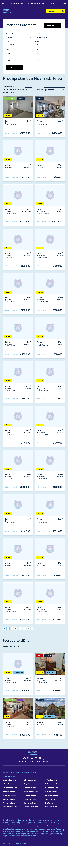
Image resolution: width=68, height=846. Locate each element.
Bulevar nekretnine (52, 783)
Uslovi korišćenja (42, 760)
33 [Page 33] (24, 627)
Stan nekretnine (9, 794)
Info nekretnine (9, 783)
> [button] (31, 627)
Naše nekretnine (17, 3)
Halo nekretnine (30, 786)
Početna (5, 3)
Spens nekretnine (31, 790)
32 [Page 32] (21, 627)
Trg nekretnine (51, 798)
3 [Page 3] (15, 627)
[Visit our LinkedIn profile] (40, 757)
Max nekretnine (9, 798)
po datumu (49, 88)
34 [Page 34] (28, 627)
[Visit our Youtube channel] (32, 757)
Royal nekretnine (30, 783)
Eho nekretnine (9, 790)
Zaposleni (50, 3)
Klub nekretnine (51, 786)
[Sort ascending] (26, 88)
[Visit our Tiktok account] (43, 757)
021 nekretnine (51, 779)
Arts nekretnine (9, 802)
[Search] (63, 11)
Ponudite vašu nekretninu (35, 3)
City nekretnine (30, 779)
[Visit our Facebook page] (24, 757)
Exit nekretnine (30, 794)
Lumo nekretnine (52, 806)
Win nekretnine (51, 790)
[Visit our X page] (36, 757)
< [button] (4, 627)
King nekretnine (30, 798)
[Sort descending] (30, 88)
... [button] (18, 627)
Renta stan (49, 802)
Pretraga (15, 67)
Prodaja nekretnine (31, 806)
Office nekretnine (10, 786)
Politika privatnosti (26, 760)
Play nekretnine (51, 794)
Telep (39, 44)
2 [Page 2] (11, 627)
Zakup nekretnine (10, 806)
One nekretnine (30, 802)
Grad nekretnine (9, 779)
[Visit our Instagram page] (28, 757)
